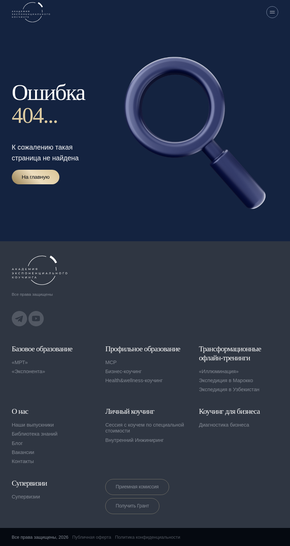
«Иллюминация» (219, 371)
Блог (17, 443)
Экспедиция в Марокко (226, 380)
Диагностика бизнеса (224, 425)
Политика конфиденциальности (147, 537)
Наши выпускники (33, 425)
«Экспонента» (28, 371)
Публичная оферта (91, 537)
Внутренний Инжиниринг (134, 440)
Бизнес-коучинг (123, 371)
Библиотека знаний (35, 434)
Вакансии (23, 452)
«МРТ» (20, 362)
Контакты (23, 461)
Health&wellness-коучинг (134, 380)
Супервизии (26, 496)
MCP (111, 362)
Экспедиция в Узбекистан (229, 389)
